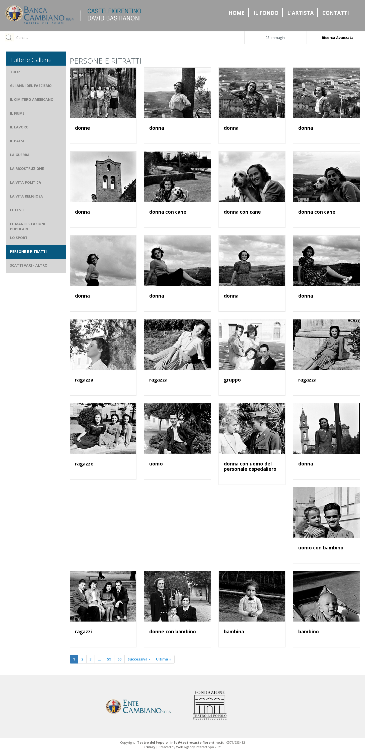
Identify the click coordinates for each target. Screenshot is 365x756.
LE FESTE (17, 210)
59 (109, 659)
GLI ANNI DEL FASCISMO (31, 85)
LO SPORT (19, 237)
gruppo (232, 379)
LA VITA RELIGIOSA (26, 196)
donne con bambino (172, 631)
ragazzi (83, 631)
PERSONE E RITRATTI (28, 251)
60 (119, 659)
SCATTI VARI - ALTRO (28, 265)
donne (82, 128)
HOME (237, 12)
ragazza (84, 379)
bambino (308, 631)
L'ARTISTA (300, 12)
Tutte (15, 71)
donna (156, 128)
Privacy (149, 747)
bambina (234, 631)
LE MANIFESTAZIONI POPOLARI (27, 226)
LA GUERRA (20, 154)
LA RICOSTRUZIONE (27, 168)
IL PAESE (17, 140)
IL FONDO (265, 12)
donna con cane (167, 212)
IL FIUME (17, 113)
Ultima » (163, 659)
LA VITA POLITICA (25, 182)
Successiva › (139, 659)
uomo (156, 463)
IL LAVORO (19, 127)
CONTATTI (335, 12)
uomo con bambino (320, 547)
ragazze (84, 463)
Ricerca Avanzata (337, 37)
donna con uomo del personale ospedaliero (250, 466)
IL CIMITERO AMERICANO (31, 99)
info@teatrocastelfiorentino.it (197, 742)
